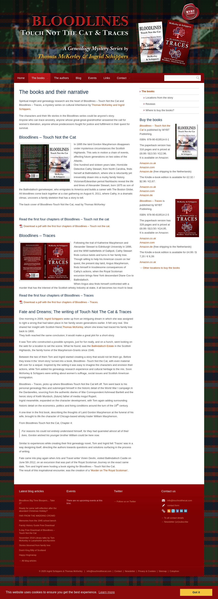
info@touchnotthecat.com (179, 500)
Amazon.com (147, 167)
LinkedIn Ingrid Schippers (181, 511)
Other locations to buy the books (161, 267)
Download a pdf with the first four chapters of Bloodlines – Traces (61, 302)
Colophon (174, 571)
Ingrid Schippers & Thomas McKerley (64, 571)
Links (107, 78)
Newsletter (130, 571)
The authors (61, 78)
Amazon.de (146, 171)
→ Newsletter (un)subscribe (174, 522)
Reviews (150, 103)
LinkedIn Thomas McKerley (185, 511)
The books (38, 79)
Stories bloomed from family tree (34, 545)
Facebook (177, 511)
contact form (173, 505)
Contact (121, 79)
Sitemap (163, 571)
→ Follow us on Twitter (125, 501)
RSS (169, 511)
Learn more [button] (107, 592)
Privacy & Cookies (147, 571)
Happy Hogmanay (28, 555)
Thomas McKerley (72, 327)
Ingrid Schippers (54, 318)
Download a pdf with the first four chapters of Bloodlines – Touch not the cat (66, 226)
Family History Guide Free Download (37, 525)
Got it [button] (196, 592)
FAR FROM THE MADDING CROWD (37, 516)
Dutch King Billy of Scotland (32, 550)
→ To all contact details (172, 518)
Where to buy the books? (160, 110)
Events (92, 78)
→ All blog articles (27, 561)
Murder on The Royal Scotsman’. (109, 470)
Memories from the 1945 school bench (37, 520)
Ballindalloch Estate (103, 346)
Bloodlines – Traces (151, 200)
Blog (78, 78)
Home (21, 78)
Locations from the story (159, 97)
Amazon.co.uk (148, 163)
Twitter (173, 511)
